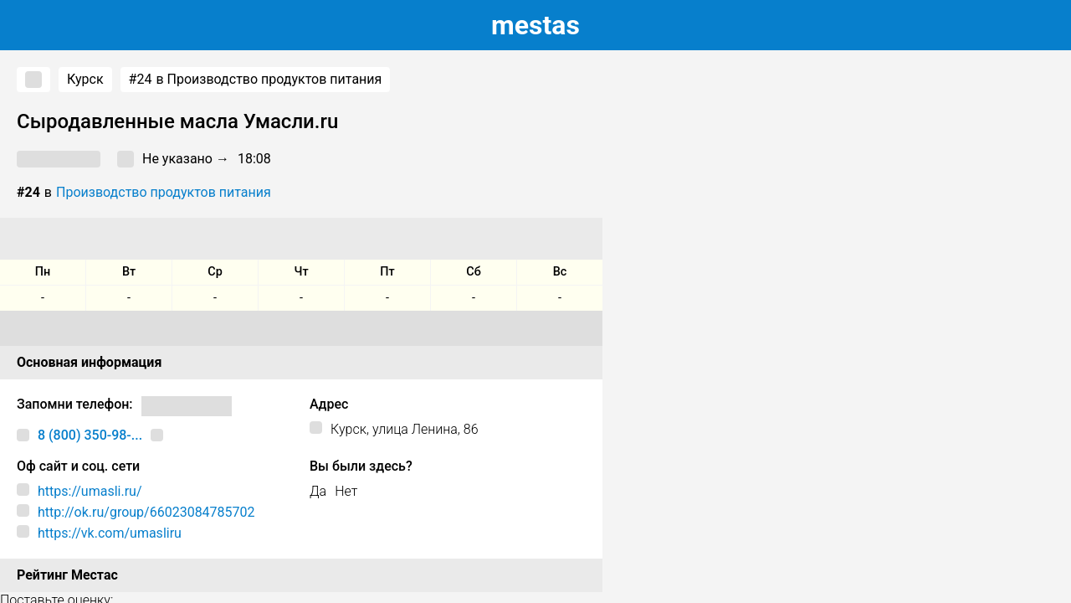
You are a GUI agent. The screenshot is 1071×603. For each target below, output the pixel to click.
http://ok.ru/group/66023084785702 (146, 512)
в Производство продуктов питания (255, 79)
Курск (85, 79)
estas (535, 25)
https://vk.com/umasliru (110, 533)
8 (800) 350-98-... (90, 435)
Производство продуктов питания (163, 192)
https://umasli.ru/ (90, 491)
